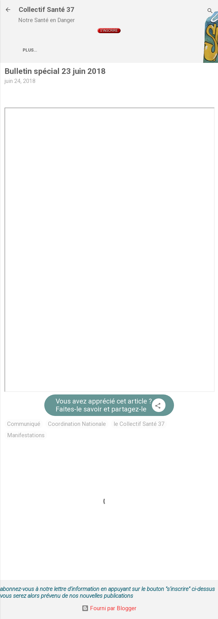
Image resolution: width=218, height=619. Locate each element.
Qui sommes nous (77, 50)
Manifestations (26, 436)
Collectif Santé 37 (46, 10)
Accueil (37, 50)
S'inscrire (109, 31)
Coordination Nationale (136, 50)
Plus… (183, 50)
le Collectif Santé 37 (139, 425)
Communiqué (23, 425)
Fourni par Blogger (109, 608)
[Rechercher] (210, 11)
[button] (157, 408)
